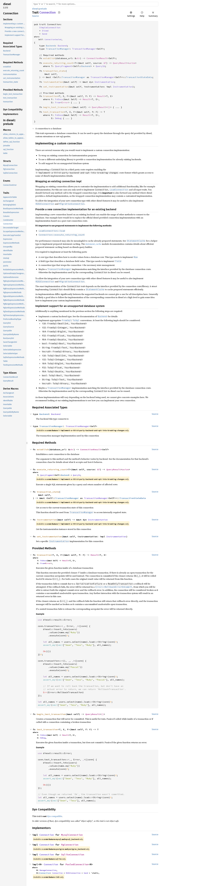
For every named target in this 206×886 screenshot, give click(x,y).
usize (132, 63)
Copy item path (59, 12)
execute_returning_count (58, 63)
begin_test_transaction (57, 107)
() (109, 107)
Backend (50, 45)
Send (44, 33)
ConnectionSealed (53, 39)
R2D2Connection (73, 873)
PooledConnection (77, 864)
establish (49, 58)
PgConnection (69, 844)
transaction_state (54, 71)
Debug (58, 118)
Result (101, 96)
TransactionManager (57, 48)
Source (35, 16)
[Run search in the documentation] (95, 4)
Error (65, 102)
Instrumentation (104, 82)
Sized (45, 30)
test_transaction (53, 112)
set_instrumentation (55, 86)
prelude (43, 8)
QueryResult (120, 63)
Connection (46, 834)
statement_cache (93, 243)
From (57, 102)
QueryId (100, 66)
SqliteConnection (72, 854)
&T (105, 63)
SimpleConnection (49, 27)
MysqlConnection (72, 834)
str (78, 58)
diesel (35, 8)
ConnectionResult (97, 58)
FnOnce (59, 99)
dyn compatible (54, 816)
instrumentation (53, 82)
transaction (50, 96)
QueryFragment (63, 66)
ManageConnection (48, 870)
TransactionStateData (139, 77)
